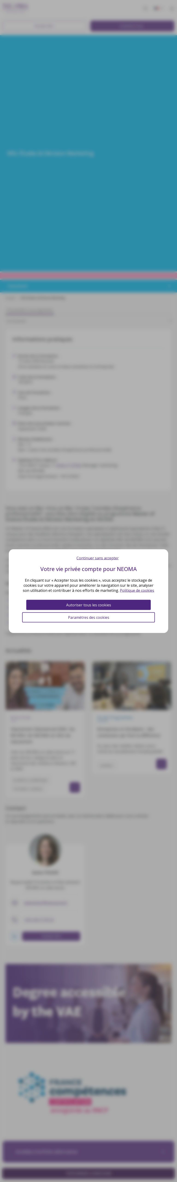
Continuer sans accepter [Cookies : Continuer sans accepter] (98, 557)
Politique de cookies (137, 590)
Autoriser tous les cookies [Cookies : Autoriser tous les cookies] (88, 604)
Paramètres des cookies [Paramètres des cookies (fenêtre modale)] (88, 617)
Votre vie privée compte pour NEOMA (88, 568)
